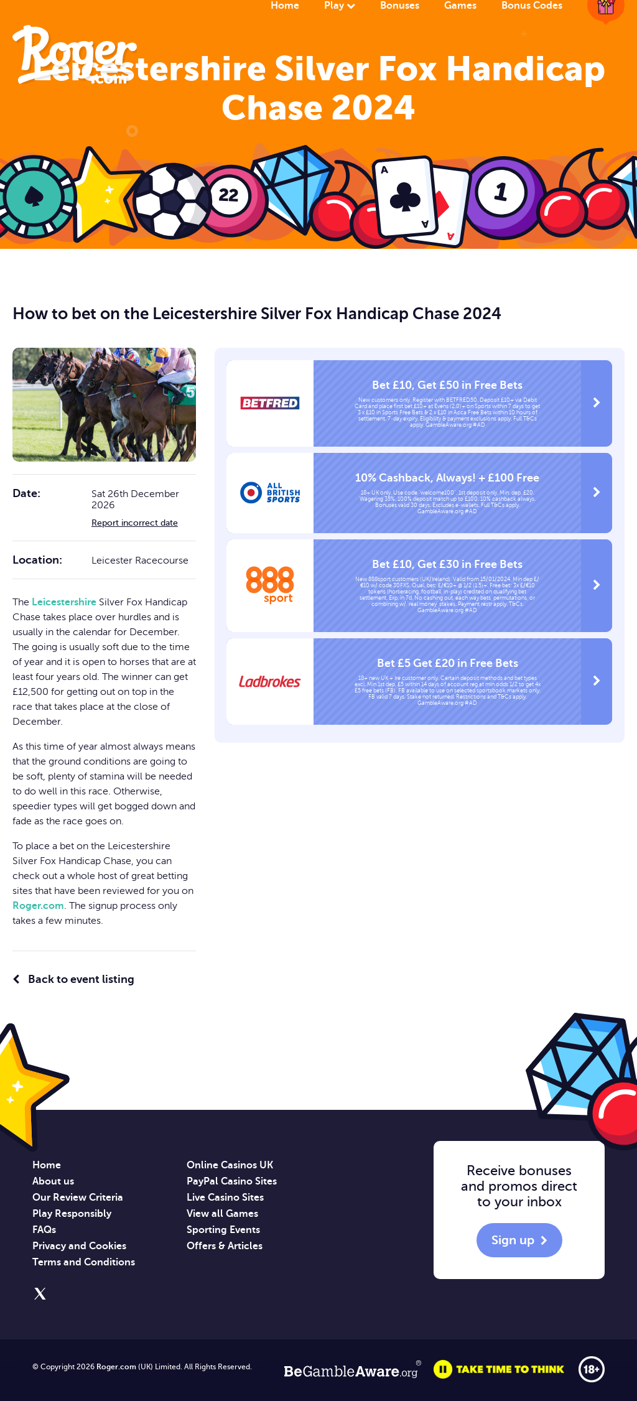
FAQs (44, 1230)
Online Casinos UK (230, 1165)
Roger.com (38, 905)
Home (285, 5)
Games (460, 5)
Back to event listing (73, 979)
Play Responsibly (71, 1213)
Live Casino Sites (225, 1197)
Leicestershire (64, 602)
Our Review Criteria (77, 1197)
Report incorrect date (134, 523)
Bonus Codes (531, 5)
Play (339, 5)
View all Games (222, 1213)
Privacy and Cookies (79, 1246)
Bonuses (399, 5)
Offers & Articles (225, 1246)
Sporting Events (223, 1230)
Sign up (512, 1240)
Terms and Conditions (83, 1262)
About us (53, 1181)
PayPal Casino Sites (232, 1181)
